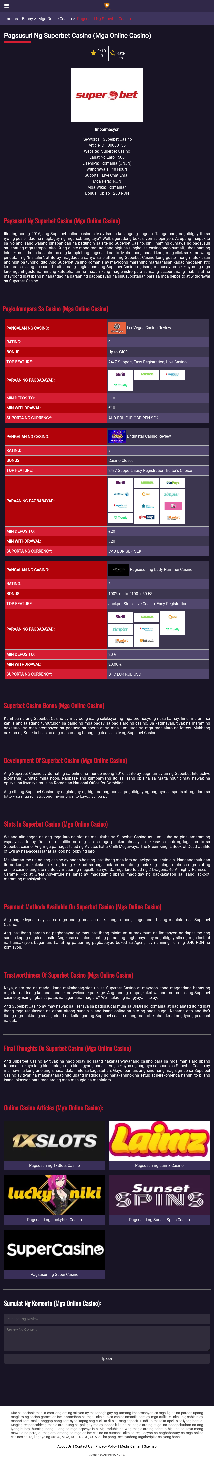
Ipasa (107, 1358)
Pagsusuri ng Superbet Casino (104, 18)
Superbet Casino (115, 151)
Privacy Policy (106, 1446)
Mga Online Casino (55, 18)
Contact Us (83, 1446)
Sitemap (150, 1446)
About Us (64, 1446)
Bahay (27, 18)
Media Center (130, 1446)
